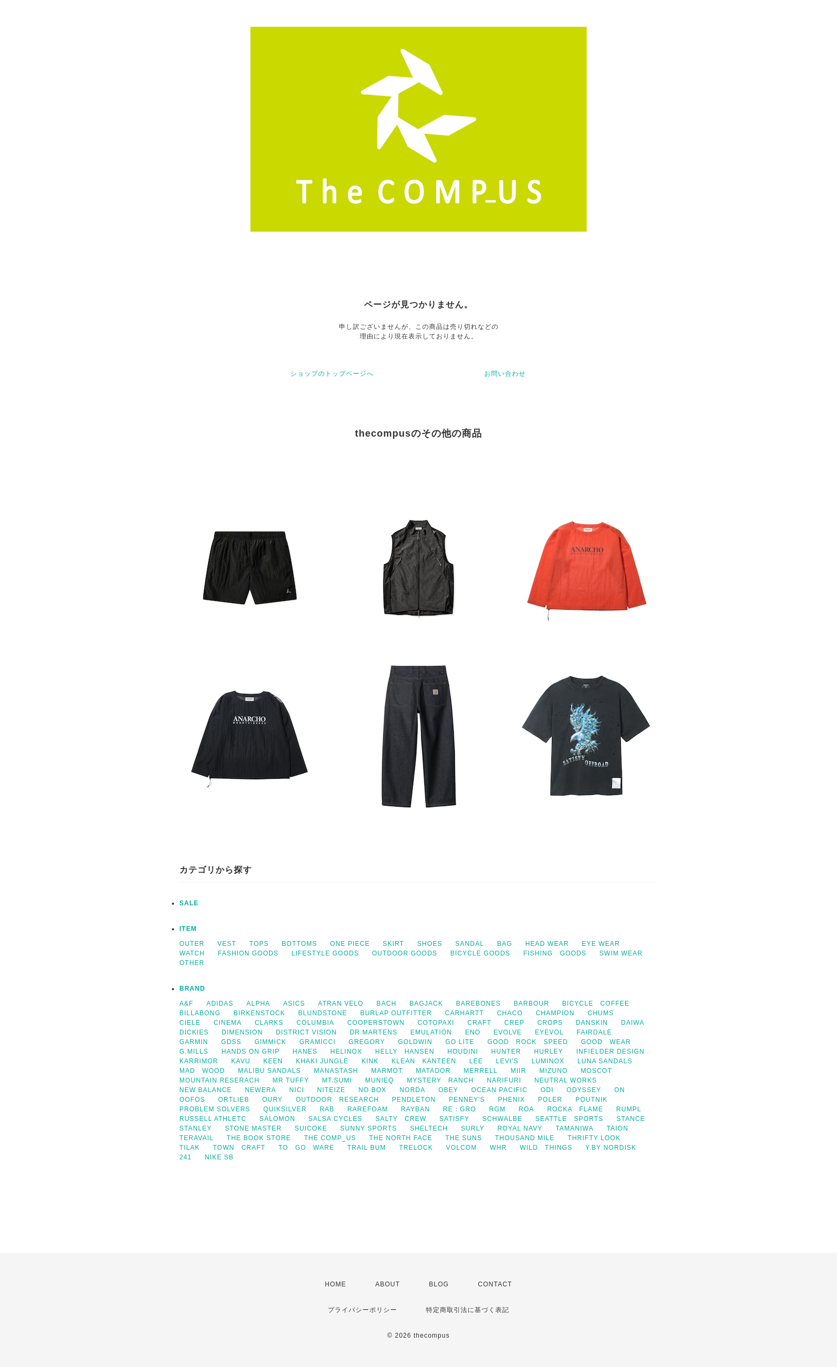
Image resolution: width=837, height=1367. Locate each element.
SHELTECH (429, 1128)
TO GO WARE (306, 1147)
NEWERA (261, 1090)
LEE (476, 1061)
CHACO (510, 1013)
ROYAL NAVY (520, 1128)
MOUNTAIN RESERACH (219, 1080)
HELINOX (346, 1051)
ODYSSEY (583, 1090)
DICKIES (194, 1032)
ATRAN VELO (341, 1003)
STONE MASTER (253, 1128)
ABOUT (387, 1284)
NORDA (412, 1090)
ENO (472, 1032)
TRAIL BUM (367, 1147)
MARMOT (386, 1070)
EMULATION (431, 1032)
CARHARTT (464, 1013)
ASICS (294, 1003)
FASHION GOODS (248, 953)
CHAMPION (555, 1013)
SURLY (472, 1128)
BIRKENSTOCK (259, 1013)
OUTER (191, 943)
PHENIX (511, 1099)
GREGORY (367, 1042)
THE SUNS (463, 1138)
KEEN (273, 1061)
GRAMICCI (317, 1042)
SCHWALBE (503, 1119)
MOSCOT (596, 1070)
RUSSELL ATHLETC (213, 1119)
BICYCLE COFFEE (595, 1003)
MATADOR (433, 1070)
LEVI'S (507, 1061)
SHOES (429, 943)
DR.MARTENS (373, 1032)
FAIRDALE (594, 1032)
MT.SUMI (337, 1080)
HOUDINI (462, 1051)
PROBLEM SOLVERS (214, 1109)
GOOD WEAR (606, 1042)
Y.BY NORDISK (611, 1147)
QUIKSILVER (284, 1109)
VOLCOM (461, 1147)
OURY (272, 1099)
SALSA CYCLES (335, 1119)
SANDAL (469, 943)
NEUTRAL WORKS (565, 1080)
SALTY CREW (401, 1119)
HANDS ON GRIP (251, 1051)
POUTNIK (591, 1099)
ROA (526, 1109)
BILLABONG (199, 1013)
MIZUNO (553, 1070)
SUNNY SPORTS (368, 1128)
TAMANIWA (575, 1128)
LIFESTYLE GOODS (325, 953)
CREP (514, 1022)
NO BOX (372, 1090)
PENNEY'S (467, 1099)
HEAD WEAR (547, 943)
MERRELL (480, 1070)
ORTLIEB (233, 1099)
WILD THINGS (546, 1147)
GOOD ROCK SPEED (527, 1042)
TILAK (189, 1147)
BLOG (439, 1284)
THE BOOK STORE (259, 1138)
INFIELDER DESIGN (610, 1051)
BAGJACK (426, 1003)
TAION (617, 1128)
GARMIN (193, 1042)
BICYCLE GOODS (480, 953)
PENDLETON (414, 1099)
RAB (327, 1109)
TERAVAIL (196, 1138)
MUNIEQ (379, 1080)
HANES (305, 1051)
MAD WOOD (202, 1070)
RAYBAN (415, 1109)
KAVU (240, 1061)
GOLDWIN (415, 1042)
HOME (335, 1284)
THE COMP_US (330, 1138)
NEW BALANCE (205, 1090)
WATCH (192, 953)
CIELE (190, 1022)
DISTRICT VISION (306, 1032)
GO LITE (459, 1042)
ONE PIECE (349, 943)
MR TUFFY (290, 1080)
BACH (386, 1003)
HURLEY (548, 1051)
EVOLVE (507, 1032)
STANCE (631, 1119)
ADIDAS (220, 1003)
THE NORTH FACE (400, 1138)
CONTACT (495, 1284)
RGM (497, 1109)
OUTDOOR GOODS (404, 953)
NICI (296, 1090)
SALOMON (277, 1119)
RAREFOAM (368, 1109)
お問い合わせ (505, 373)
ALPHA (258, 1003)
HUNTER (506, 1051)
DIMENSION (242, 1032)
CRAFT (480, 1022)
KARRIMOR (198, 1061)
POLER (550, 1099)
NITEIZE (331, 1090)
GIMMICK (271, 1042)
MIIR (518, 1070)
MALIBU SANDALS (269, 1070)
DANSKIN (592, 1022)
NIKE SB (218, 1157)
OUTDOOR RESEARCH (337, 1099)
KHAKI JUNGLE (322, 1061)
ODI (547, 1090)
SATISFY (454, 1119)
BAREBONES (478, 1003)
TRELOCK (416, 1147)
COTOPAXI (435, 1022)
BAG (504, 943)
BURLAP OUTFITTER (396, 1013)
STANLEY (195, 1128)
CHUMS (601, 1013)
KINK (369, 1061)
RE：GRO (459, 1109)
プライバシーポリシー (362, 1310)
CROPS (550, 1022)
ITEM (188, 929)
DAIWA (632, 1022)
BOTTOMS (299, 943)
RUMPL (628, 1109)
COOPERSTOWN (375, 1022)
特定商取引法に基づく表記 (467, 1310)
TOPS (259, 943)
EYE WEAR (601, 943)
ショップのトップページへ (332, 373)
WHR (498, 1147)
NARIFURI (504, 1080)
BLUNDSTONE (323, 1013)
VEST (226, 943)
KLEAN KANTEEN (424, 1061)
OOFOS (192, 1099)
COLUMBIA (315, 1022)
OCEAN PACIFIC (499, 1090)
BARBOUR (531, 1003)
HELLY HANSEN (405, 1051)
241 (185, 1157)
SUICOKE (311, 1128)
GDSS (231, 1042)
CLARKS (269, 1022)
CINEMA (228, 1022)
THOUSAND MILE (525, 1138)
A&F (186, 1003)
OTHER (191, 963)
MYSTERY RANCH (440, 1080)
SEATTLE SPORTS (569, 1119)
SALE (189, 903)
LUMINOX (548, 1061)
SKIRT (393, 943)
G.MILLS (193, 1051)
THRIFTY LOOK (593, 1138)
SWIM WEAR (621, 953)
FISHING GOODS (554, 953)
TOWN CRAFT (239, 1147)
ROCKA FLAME (575, 1109)
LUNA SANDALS (605, 1061)
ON (619, 1090)
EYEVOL (549, 1032)
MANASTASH (336, 1070)
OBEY (448, 1090)
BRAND (192, 988)
